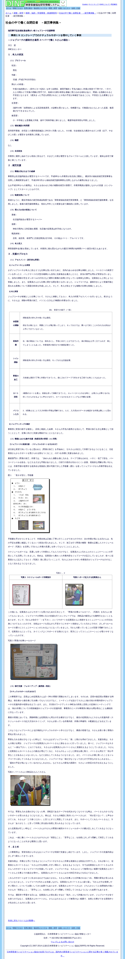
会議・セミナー (64, 8)
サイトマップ (94, 4)
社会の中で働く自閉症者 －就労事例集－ (77, 13)
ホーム (8, 8)
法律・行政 (75, 8)
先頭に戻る (13, 920)
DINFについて (105, 4)
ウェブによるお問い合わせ (62, 942)
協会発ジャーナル (40, 8)
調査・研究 (53, 8)
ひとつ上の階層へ (27, 920)
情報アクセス (18, 8)
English (85, 4)
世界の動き (28, 8)
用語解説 (114, 4)
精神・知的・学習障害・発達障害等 (41, 13)
